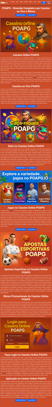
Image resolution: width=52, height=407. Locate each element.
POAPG (35, 78)
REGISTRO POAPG (20, 15)
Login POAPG (33, 15)
